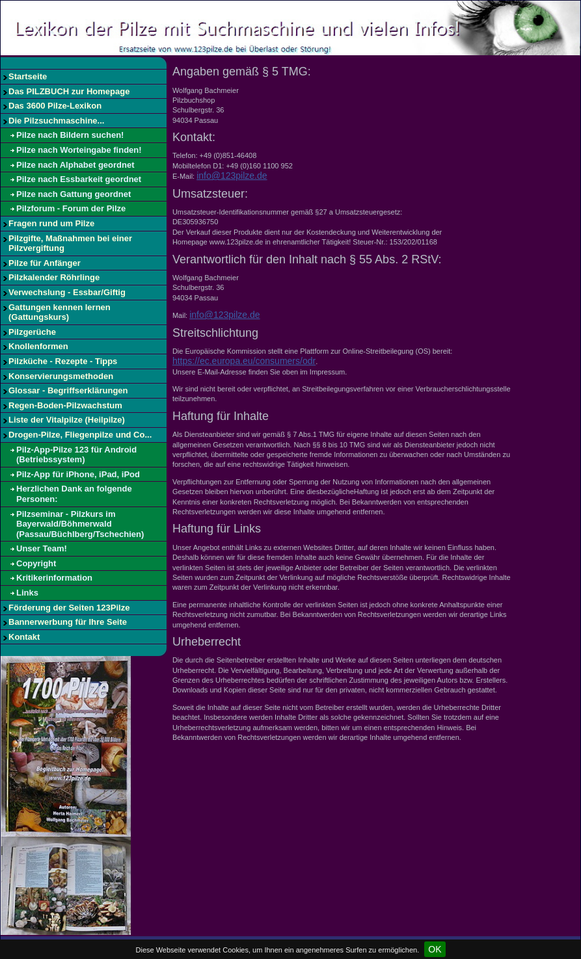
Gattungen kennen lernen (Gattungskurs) (59, 312)
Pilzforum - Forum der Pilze (71, 208)
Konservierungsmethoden (60, 376)
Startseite (27, 76)
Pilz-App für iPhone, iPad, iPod (78, 474)
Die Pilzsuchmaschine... (56, 120)
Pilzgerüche (32, 332)
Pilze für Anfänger (44, 263)
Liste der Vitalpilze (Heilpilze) (66, 420)
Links (27, 593)
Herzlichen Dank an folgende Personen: (74, 494)
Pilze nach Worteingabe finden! (79, 150)
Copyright (36, 563)
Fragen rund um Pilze (51, 223)
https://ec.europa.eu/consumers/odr (244, 361)
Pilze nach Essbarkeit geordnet (78, 179)
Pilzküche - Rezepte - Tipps (62, 361)
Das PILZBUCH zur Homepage (68, 91)
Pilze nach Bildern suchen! (70, 135)
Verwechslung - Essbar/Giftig (67, 292)
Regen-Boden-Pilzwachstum (65, 405)
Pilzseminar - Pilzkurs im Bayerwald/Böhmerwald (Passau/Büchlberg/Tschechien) (80, 524)
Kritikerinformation (54, 578)
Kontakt (24, 637)
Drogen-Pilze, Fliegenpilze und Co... (80, 435)
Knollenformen (38, 346)
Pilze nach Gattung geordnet (73, 194)
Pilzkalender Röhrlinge (54, 277)
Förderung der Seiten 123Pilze (68, 607)
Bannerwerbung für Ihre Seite (67, 622)
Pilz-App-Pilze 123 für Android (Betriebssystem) (76, 455)
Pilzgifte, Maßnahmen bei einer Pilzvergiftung (70, 243)
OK (434, 949)
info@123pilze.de (231, 175)
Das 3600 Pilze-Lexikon (54, 106)
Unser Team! (41, 548)
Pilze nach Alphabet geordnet (75, 165)
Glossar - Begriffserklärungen (68, 390)
